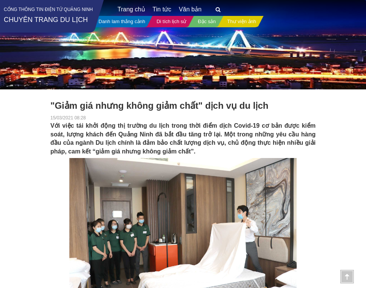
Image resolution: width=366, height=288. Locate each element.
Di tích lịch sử (171, 21)
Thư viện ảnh (241, 21)
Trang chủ (131, 9)
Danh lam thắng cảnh (122, 21)
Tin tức (162, 9)
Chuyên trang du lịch (46, 19)
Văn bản (190, 9)
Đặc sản (207, 21)
